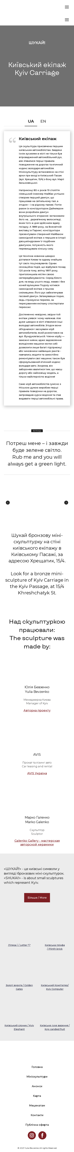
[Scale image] (15, 503)
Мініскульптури (37, 1076)
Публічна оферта (37, 1124)
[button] (31, 121)
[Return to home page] (7, 7)
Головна (37, 1067)
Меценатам (37, 1105)
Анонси (37, 1086)
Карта (37, 1095)
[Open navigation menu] (67, 7)
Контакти (37, 1115)
